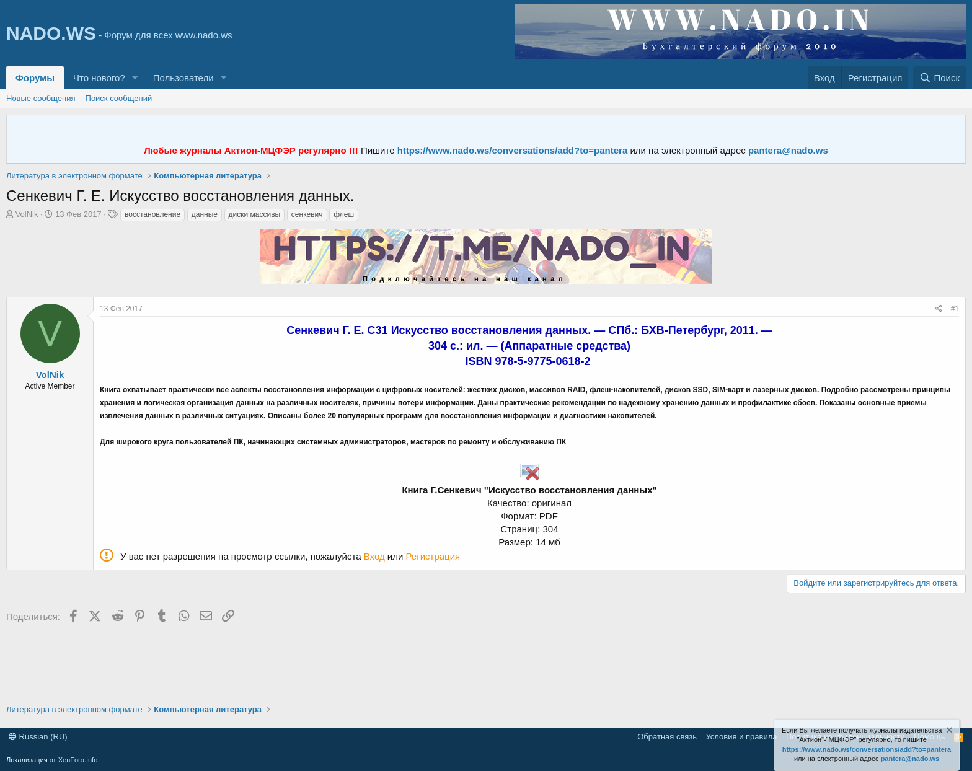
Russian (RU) (38, 736)
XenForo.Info (78, 760)
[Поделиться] (939, 309)
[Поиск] (939, 77)
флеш (344, 214)
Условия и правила (741, 736)
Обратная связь (667, 736)
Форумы (35, 78)
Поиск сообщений (119, 98)
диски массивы (255, 214)
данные (205, 214)
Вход (374, 556)
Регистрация (433, 556)
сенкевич (307, 214)
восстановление (152, 214)
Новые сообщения (41, 98)
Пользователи (183, 78)
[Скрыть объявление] (948, 732)
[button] (135, 77)
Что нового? (99, 78)
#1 (955, 308)
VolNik (26, 214)
